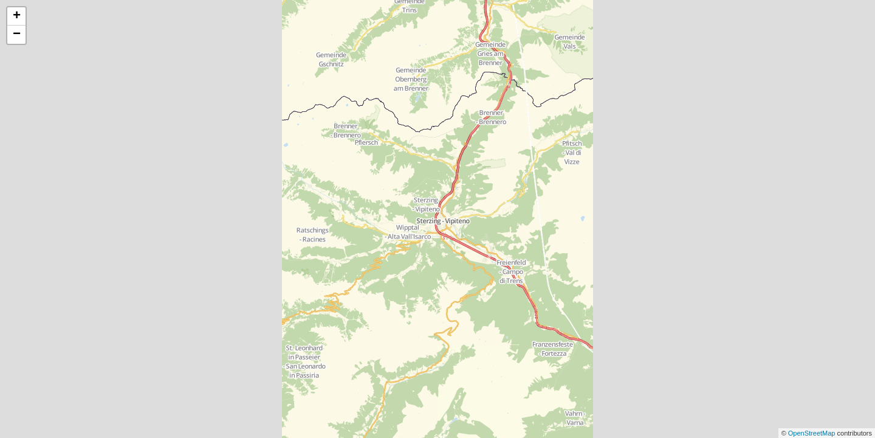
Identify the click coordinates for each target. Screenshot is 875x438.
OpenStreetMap (812, 433)
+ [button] (17, 16)
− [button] (17, 35)
